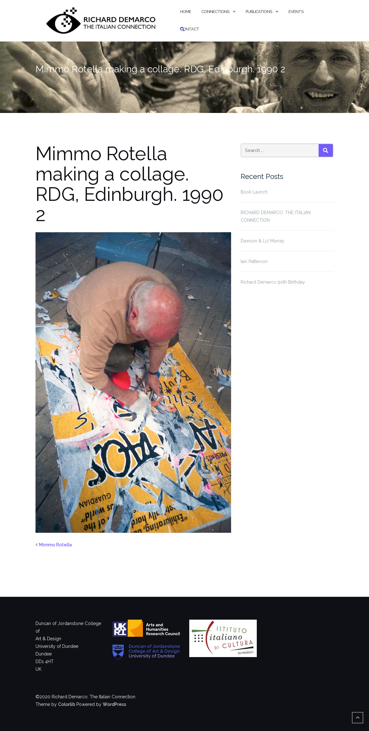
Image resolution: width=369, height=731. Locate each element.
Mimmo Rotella (55, 544)
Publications (259, 11)
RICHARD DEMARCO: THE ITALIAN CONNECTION (276, 216)
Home (185, 11)
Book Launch (254, 191)
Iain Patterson (254, 261)
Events (295, 11)
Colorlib (66, 704)
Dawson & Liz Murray (262, 240)
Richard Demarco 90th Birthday (273, 282)
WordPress (114, 704)
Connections (215, 11)
